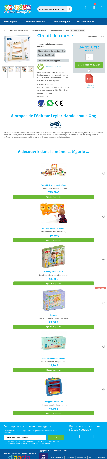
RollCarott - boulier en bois (53, 358)
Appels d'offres (81, 457)
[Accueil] (4, 30)
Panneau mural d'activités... (53, 228)
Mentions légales (99, 457)
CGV (90, 457)
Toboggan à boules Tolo (53, 401)
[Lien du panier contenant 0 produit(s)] (93, 9)
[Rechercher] (54, 9)
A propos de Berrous (57, 457)
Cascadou (53, 315)
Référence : (93, 37)
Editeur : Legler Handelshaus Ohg (51, 51)
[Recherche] (69, 9)
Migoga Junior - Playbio (53, 272)
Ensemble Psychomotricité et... (53, 185)
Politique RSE (70, 457)
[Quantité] (89, 57)
